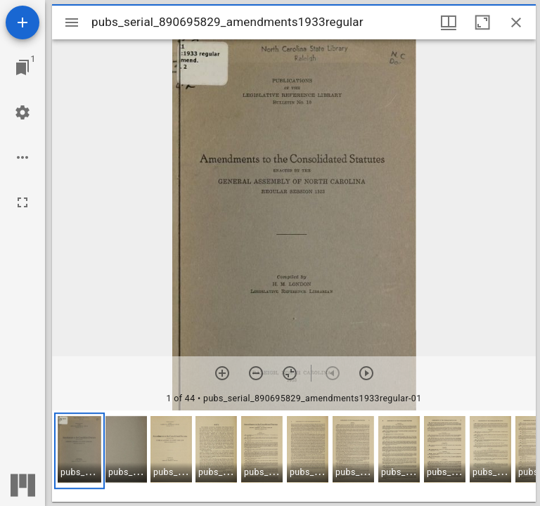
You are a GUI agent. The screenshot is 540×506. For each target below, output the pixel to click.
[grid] (294, 456)
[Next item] (366, 373)
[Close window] (516, 22)
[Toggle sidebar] (72, 22)
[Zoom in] (222, 373)
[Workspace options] (22, 157)
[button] (79, 451)
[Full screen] (22, 202)
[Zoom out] (256, 373)
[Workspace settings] (22, 112)
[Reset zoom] (290, 373)
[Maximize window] (482, 22)
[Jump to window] (22, 67)
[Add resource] (22, 22)
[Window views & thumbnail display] (448, 22)
